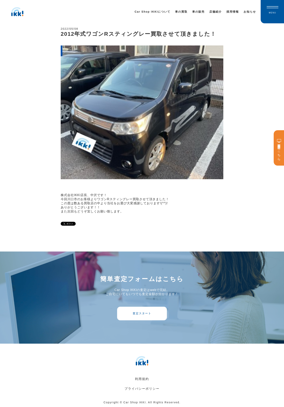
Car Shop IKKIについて (152, 11)
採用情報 (232, 11)
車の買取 (181, 11)
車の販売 (198, 11)
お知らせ (250, 11)
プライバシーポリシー (142, 388)
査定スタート (142, 313)
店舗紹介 (215, 11)
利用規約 (142, 379)
